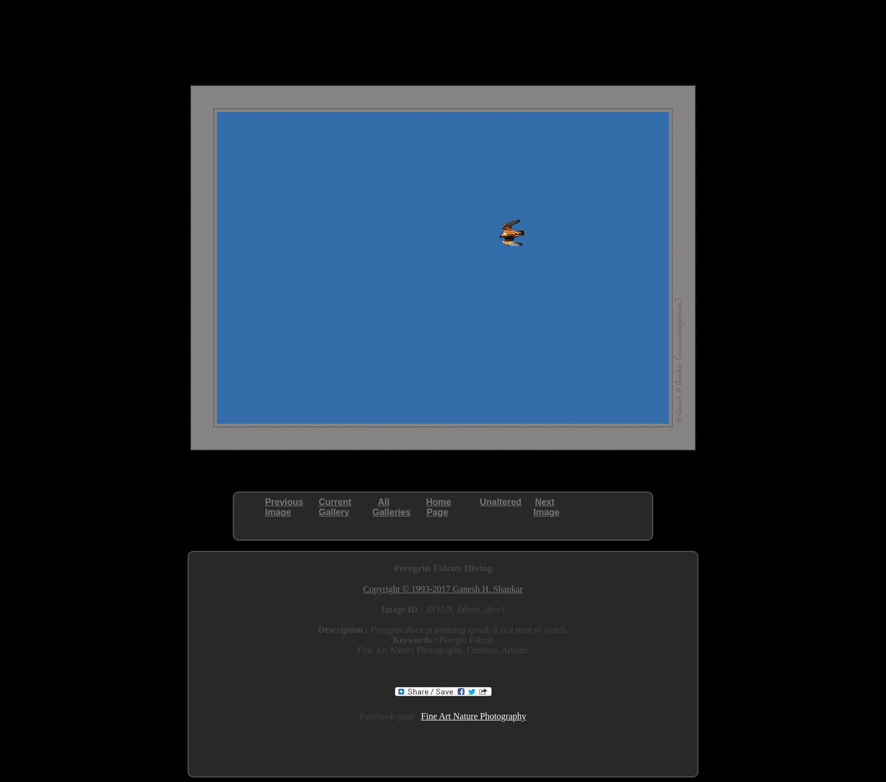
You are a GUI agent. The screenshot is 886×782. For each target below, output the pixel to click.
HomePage (438, 507)
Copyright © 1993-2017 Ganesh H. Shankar (443, 589)
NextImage (546, 507)
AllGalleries (391, 507)
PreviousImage (284, 507)
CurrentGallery (335, 507)
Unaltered (501, 502)
